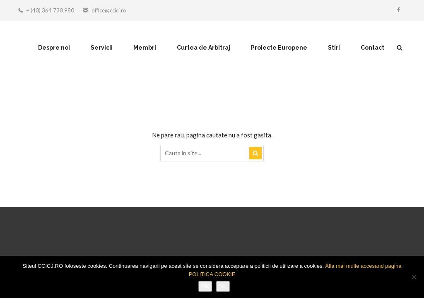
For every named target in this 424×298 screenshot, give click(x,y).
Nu (222, 286)
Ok (205, 286)
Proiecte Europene (279, 47)
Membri (144, 47)
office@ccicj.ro (109, 10)
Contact (372, 47)
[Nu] (414, 277)
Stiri (334, 47)
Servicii (102, 47)
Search (255, 153)
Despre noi (54, 47)
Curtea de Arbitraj (203, 47)
